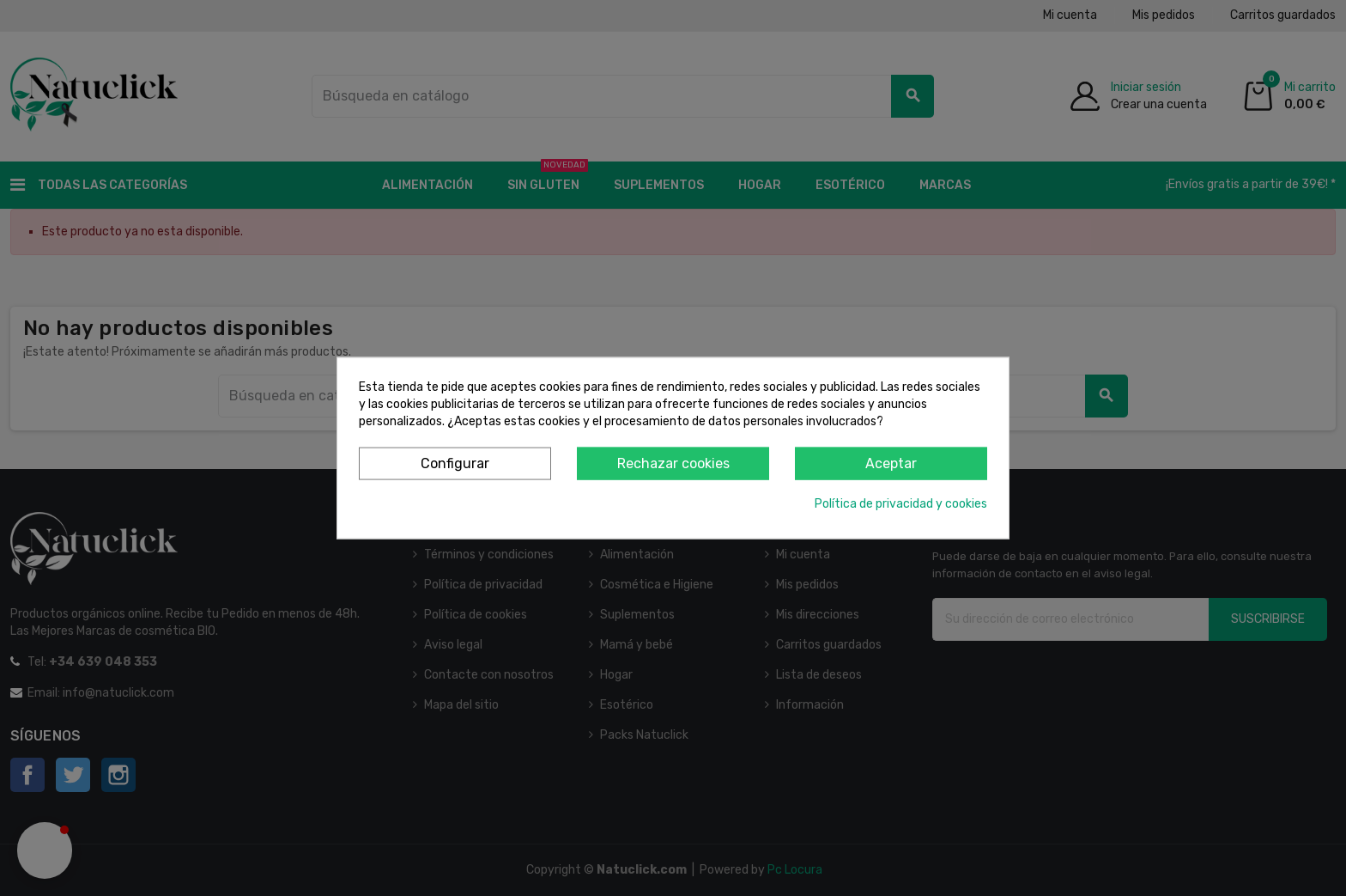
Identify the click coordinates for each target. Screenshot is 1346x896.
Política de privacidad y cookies (901, 504)
